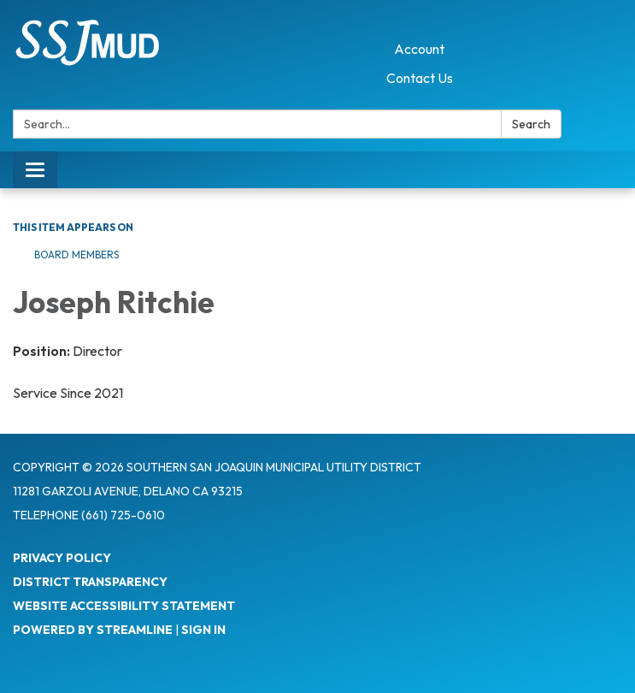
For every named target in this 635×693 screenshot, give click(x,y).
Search (531, 124)
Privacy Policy (62, 558)
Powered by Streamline (93, 629)
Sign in (203, 629)
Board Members (76, 254)
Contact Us (419, 77)
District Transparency (90, 581)
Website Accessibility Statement (124, 605)
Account (419, 48)
